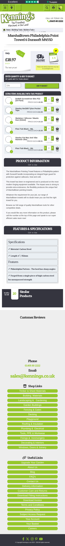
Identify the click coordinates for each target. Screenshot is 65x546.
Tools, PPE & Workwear (32, 433)
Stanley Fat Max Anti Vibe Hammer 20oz (26, 139)
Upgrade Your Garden (32, 462)
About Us (32, 467)
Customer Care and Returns (32, 491)
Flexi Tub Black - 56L (24, 129)
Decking (32, 414)
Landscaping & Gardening (32, 400)
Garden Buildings (32, 405)
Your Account (32, 519)
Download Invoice (32, 500)
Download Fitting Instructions (32, 495)
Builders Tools (29, 30)
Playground (32, 419)
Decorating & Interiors (32, 442)
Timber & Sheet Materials (32, 391)
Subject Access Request (32, 514)
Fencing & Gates (32, 409)
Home (6, 30)
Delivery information (32, 486)
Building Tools (17, 30)
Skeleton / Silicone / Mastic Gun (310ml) (27, 119)
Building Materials (32, 395)
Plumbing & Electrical (32, 428)
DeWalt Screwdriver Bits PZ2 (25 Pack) (27, 100)
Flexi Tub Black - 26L (24, 148)
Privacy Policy (32, 509)
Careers (32, 528)
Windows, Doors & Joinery (32, 447)
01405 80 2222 (56, 21)
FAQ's (32, 476)
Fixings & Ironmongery (32, 438)
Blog (32, 472)
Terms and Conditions (32, 505)
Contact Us (32, 481)
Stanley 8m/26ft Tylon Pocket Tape (28, 109)
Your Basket (32, 523)
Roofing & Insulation (32, 424)
